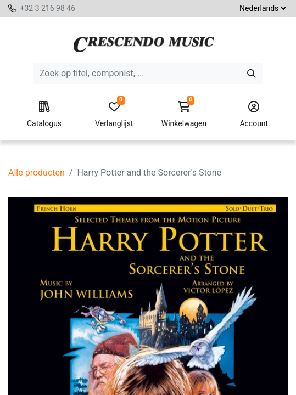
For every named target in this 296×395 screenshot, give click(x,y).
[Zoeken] (251, 73)
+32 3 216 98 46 (47, 8)
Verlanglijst (114, 114)
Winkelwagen (183, 114)
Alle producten (36, 172)
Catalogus (44, 114)
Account (254, 114)
